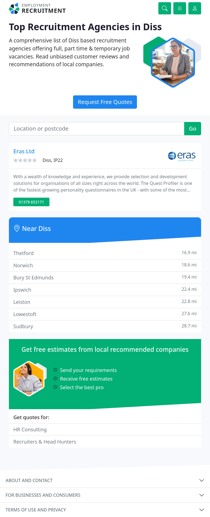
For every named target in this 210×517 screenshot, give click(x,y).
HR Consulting (30, 429)
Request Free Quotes (105, 102)
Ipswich (105, 289)
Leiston (105, 301)
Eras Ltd (23, 151)
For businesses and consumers (43, 495)
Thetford (105, 252)
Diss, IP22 (52, 160)
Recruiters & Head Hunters (44, 441)
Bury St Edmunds (105, 277)
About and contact (29, 480)
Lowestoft (105, 313)
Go (192, 128)
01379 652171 (31, 202)
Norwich (105, 265)
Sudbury (105, 326)
